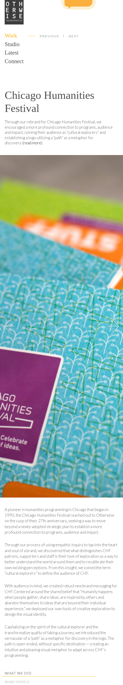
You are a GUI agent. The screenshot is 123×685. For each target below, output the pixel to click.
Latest (11, 52)
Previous (49, 36)
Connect (14, 61)
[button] (113, 326)
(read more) (32, 142)
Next (74, 36)
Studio (12, 44)
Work (11, 35)
